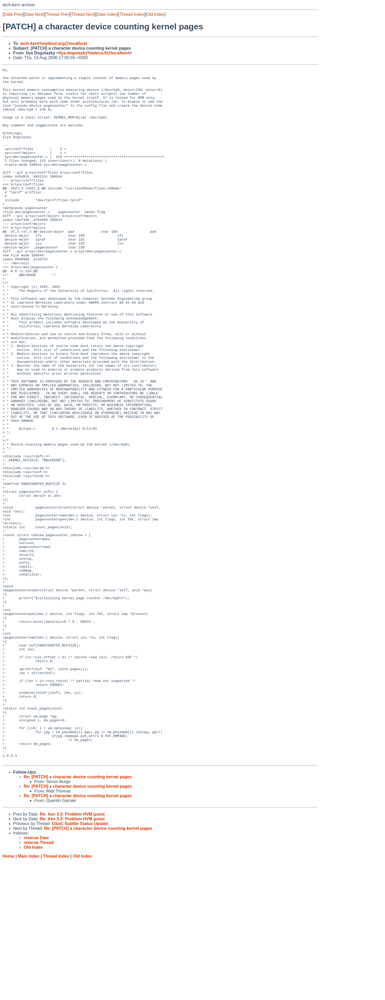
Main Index (29, 995)
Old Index (155, 14)
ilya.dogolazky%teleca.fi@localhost (94, 53)
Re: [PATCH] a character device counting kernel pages (78, 915)
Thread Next (82, 14)
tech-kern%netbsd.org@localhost (53, 43)
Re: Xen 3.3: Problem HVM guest (72, 953)
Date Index (107, 14)
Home (8, 995)
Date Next (34, 14)
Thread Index (131, 14)
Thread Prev (57, 14)
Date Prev (13, 14)
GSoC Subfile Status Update (80, 962)
